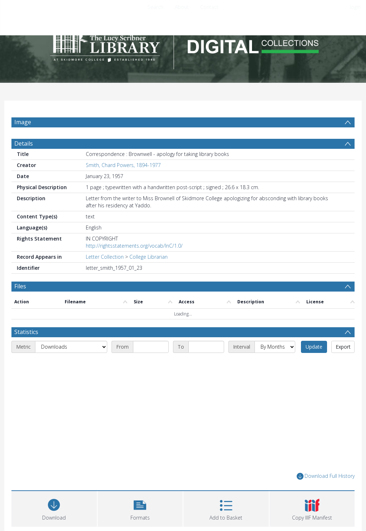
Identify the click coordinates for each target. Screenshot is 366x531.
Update (314, 346)
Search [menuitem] (155, 7)
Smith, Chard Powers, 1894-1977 (123, 165)
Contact (209, 7)
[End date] (206, 347)
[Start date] (151, 347)
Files (20, 286)
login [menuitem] (355, 7)
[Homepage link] (183, 45)
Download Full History (326, 476)
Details (23, 143)
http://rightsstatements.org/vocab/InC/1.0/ (134, 245)
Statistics (26, 332)
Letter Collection (105, 256)
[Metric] (71, 347)
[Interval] (274, 347)
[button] (140, 508)
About (182, 7)
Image (22, 122)
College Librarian (148, 256)
